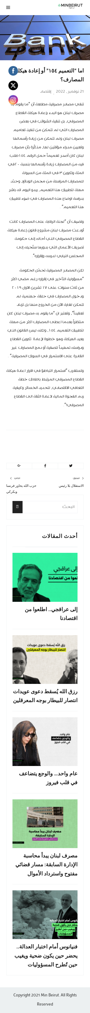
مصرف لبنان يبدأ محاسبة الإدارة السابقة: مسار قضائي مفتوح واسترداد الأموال (46, 864)
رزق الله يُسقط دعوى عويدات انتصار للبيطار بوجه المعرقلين (45, 696)
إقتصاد (45, 91)
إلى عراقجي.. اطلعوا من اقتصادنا (51, 613)
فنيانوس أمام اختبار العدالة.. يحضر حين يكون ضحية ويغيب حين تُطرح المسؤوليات (46, 955)
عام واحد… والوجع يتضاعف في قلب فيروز (48, 778)
